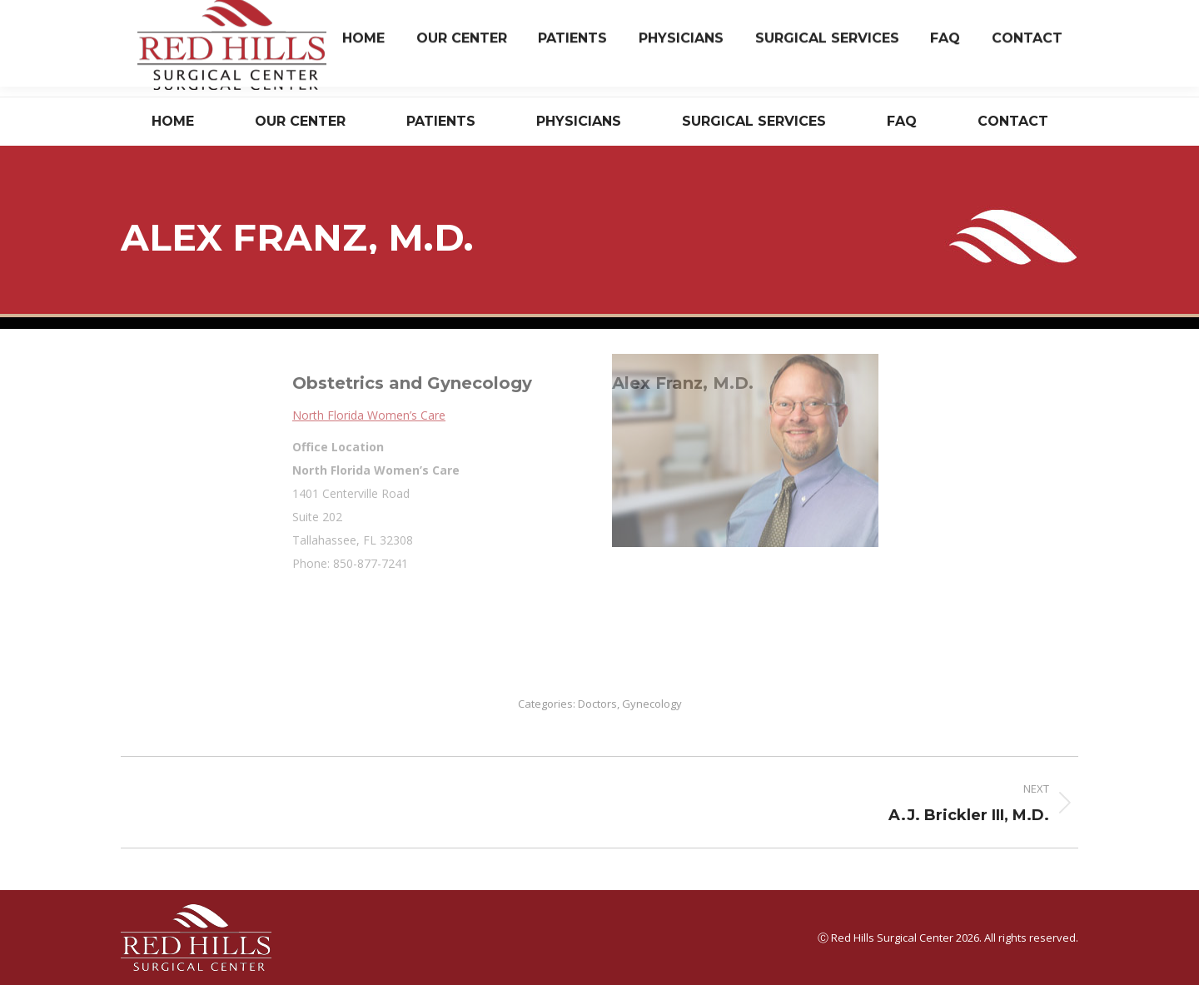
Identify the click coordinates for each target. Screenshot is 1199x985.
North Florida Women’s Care (560, 415)
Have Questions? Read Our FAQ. (996, 61)
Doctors (597, 703)
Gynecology (652, 703)
